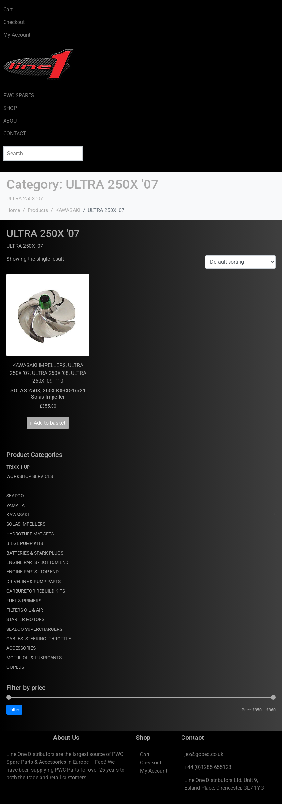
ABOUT (11, 121)
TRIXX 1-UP (18, 467)
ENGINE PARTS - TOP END (32, 571)
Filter (14, 709)
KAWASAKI (17, 514)
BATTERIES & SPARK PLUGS (34, 553)
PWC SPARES (18, 95)
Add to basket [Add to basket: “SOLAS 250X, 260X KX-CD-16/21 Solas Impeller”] (49, 423)
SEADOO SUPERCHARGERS (34, 629)
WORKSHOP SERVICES (29, 476)
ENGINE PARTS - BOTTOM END (37, 562)
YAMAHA (15, 505)
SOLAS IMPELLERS (25, 524)
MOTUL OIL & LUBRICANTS (34, 657)
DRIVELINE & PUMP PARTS (33, 581)
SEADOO (15, 495)
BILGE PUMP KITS (24, 543)
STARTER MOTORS (25, 619)
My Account (16, 35)
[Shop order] (240, 262)
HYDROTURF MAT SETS (30, 533)
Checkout (14, 22)
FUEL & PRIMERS (23, 600)
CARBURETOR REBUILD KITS (35, 591)
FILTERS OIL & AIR (24, 610)
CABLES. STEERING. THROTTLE (38, 638)
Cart (8, 9)
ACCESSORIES (21, 648)
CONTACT (14, 133)
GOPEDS (15, 667)
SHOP (10, 108)
